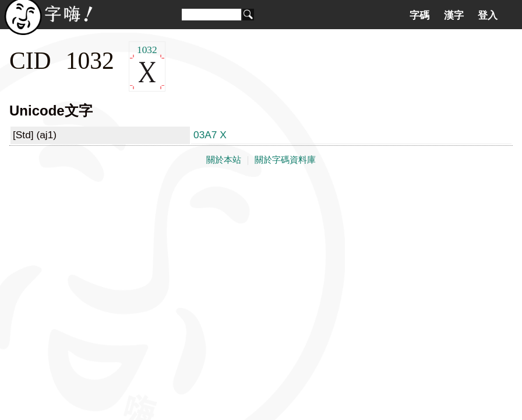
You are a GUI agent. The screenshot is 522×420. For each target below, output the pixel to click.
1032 (147, 66)
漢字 (454, 15)
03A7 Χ (210, 135)
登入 (488, 15)
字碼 (419, 15)
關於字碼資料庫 (285, 159)
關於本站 (223, 159)
